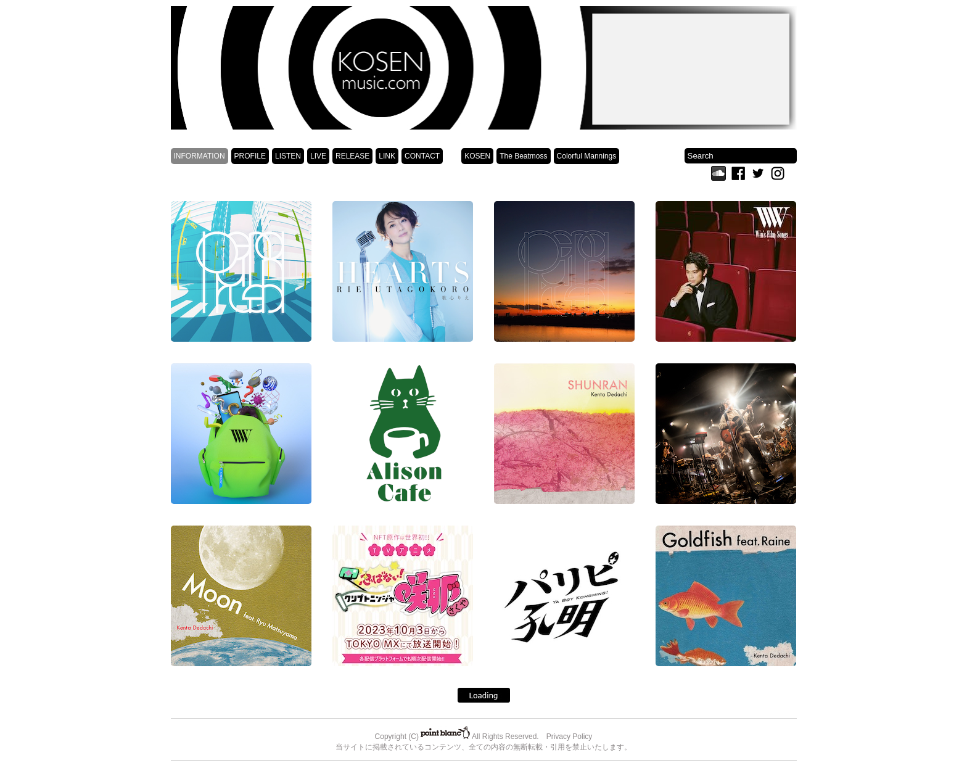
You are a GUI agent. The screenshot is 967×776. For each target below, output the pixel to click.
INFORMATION (199, 156)
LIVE (318, 156)
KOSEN (477, 156)
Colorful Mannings (587, 156)
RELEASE (352, 156)
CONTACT (422, 156)
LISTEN (288, 156)
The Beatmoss (523, 156)
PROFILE (250, 156)
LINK (387, 156)
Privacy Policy (569, 736)
